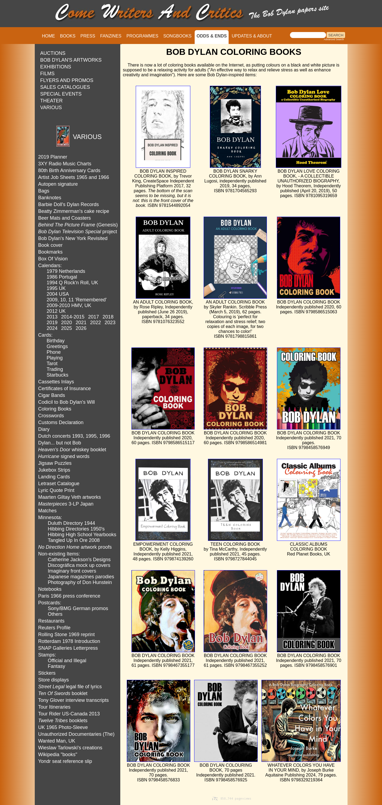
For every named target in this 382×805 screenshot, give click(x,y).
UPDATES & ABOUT (252, 36)
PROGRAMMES (142, 36)
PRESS (87, 36)
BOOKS (67, 36)
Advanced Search (334, 39)
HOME (48, 36)
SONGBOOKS (177, 36)
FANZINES (110, 36)
